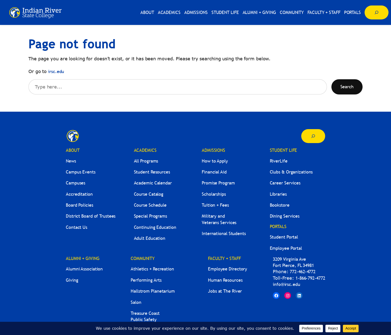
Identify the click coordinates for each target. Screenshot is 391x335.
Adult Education (150, 238)
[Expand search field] (377, 12)
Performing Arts (146, 280)
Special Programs (150, 216)
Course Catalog (149, 194)
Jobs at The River (225, 291)
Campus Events (81, 172)
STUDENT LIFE (283, 150)
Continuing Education (155, 227)
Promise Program (218, 183)
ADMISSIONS (213, 150)
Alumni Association (84, 269)
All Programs (146, 161)
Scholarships (214, 194)
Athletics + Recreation (152, 269)
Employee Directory (227, 269)
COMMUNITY (143, 258)
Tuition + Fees (215, 205)
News (71, 161)
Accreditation (79, 194)
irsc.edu (56, 71)
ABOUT (73, 150)
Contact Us (76, 227)
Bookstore (280, 205)
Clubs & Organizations (291, 172)
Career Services (285, 183)
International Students (224, 233)
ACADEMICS (145, 150)
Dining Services (285, 216)
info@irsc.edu (286, 284)
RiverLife (279, 161)
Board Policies (79, 205)
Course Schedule (150, 205)
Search (347, 86)
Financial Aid (214, 172)
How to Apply (215, 161)
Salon (136, 302)
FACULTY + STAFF (224, 258)
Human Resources (225, 280)
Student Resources (152, 172)
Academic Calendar (153, 183)
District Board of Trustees (90, 216)
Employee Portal (286, 248)
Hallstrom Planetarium (153, 291)
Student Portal (284, 237)
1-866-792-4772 (310, 278)
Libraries (278, 194)
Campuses (75, 183)
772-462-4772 (302, 271)
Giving (72, 280)
